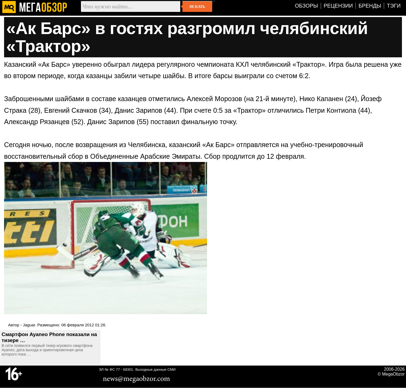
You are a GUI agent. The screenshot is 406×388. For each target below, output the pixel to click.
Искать (197, 6)
